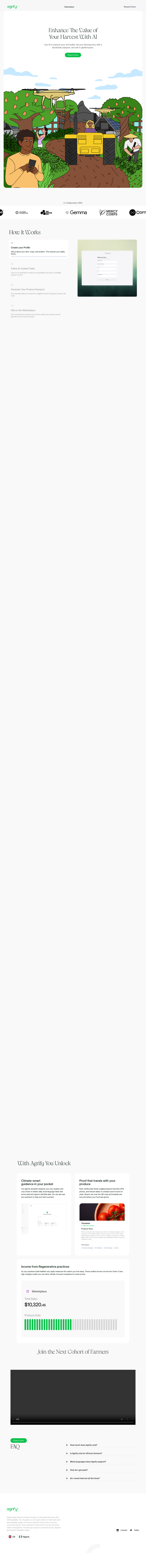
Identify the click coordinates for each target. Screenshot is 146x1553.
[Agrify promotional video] (73, 1397)
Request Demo (130, 7)
